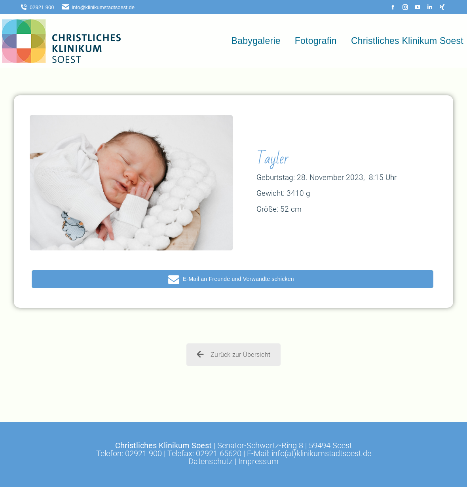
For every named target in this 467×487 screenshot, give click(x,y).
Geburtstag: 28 (281, 177)
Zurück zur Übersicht (233, 354)
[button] (232, 279)
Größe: (267, 209)
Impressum (258, 461)
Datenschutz (210, 461)
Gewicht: (270, 193)
